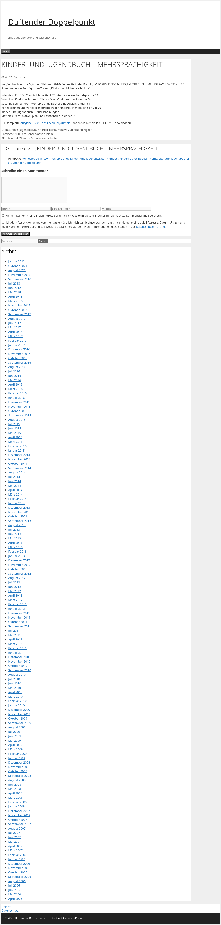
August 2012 (17, 578)
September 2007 (19, 824)
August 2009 (17, 727)
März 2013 (15, 547)
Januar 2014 (16, 503)
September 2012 (19, 573)
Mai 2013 (14, 538)
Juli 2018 (14, 283)
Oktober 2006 (17, 872)
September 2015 (19, 415)
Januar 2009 (16, 758)
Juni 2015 (14, 428)
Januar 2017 (16, 345)
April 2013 (15, 543)
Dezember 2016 (19, 349)
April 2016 (15, 384)
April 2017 (15, 332)
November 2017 (19, 305)
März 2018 (15, 301)
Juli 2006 (14, 885)
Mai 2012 (14, 591)
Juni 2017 (14, 323)
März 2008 (15, 798)
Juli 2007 (14, 833)
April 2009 (15, 745)
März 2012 (15, 600)
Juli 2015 (14, 424)
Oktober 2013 (17, 516)
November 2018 (19, 275)
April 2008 (15, 793)
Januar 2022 (16, 261)
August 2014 (17, 472)
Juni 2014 (14, 481)
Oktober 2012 (17, 569)
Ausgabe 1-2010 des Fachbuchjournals (45, 123)
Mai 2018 (14, 292)
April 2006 (15, 899)
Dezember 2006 (19, 864)
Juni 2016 (14, 376)
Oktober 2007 (17, 820)
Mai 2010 (14, 688)
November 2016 (19, 354)
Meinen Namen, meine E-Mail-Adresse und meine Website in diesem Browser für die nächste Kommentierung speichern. (84, 216)
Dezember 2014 (19, 455)
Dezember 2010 (19, 657)
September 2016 (19, 363)
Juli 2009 (14, 732)
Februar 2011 (17, 648)
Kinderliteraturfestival (54, 130)
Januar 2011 (16, 653)
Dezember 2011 (19, 613)
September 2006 (19, 877)
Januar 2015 (16, 450)
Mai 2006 (14, 894)
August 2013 (17, 525)
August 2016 (17, 367)
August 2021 (17, 270)
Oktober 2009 (17, 718)
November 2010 (19, 661)
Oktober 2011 (17, 622)
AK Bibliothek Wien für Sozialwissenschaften (30, 138)
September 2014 (19, 468)
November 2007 (19, 815)
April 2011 (15, 639)
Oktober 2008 (17, 771)
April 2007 (15, 846)
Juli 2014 (14, 477)
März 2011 (15, 644)
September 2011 (19, 626)
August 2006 (17, 881)
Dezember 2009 (19, 710)
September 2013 (19, 521)
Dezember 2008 (19, 762)
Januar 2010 (16, 705)
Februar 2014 (17, 499)
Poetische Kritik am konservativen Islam (27, 134)
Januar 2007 (16, 859)
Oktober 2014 (17, 464)
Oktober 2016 (17, 358)
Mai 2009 (14, 740)
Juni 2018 (14, 288)
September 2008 (19, 776)
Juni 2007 (14, 837)
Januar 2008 (16, 806)
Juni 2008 (14, 784)
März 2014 (15, 494)
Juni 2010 (14, 683)
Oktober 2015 (17, 411)
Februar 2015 (17, 446)
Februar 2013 (17, 551)
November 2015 (19, 406)
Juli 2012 (14, 582)
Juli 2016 (14, 371)
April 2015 (15, 437)
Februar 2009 (17, 754)
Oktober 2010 (17, 666)
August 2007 (17, 828)
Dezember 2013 (19, 507)
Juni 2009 (14, 736)
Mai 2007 (14, 841)
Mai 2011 (14, 635)
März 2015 (15, 442)
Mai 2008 (14, 789)
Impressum (9, 906)
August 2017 (17, 319)
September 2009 (19, 723)
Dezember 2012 (19, 560)
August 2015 (17, 420)
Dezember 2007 (19, 811)
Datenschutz (10, 910)
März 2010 (15, 697)
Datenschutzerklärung (150, 227)
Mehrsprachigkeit (80, 130)
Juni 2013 (14, 534)
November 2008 (19, 767)
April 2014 (15, 490)
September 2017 (19, 314)
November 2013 (19, 512)
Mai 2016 (14, 380)
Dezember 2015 (19, 402)
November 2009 (19, 714)
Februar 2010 (17, 701)
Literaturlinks (9, 130)
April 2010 (15, 692)
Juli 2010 (14, 679)
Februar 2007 (17, 855)
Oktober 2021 (17, 266)
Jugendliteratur (28, 130)
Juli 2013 (14, 530)
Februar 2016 (17, 393)
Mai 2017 (14, 327)
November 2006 (19, 868)
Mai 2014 (14, 486)
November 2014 (19, 459)
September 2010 (19, 670)
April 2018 (15, 297)
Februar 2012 (17, 604)
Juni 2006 (14, 890)
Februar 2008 (17, 802)
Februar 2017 (17, 340)
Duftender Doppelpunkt (51, 22)
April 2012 (15, 595)
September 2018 (19, 279)
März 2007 (15, 850)
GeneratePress (72, 918)
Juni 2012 (14, 587)
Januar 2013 (16, 556)
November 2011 (19, 617)
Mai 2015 (14, 433)
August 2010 (17, 674)
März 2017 (15, 336)
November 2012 (19, 565)
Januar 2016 (16, 398)
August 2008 (17, 780)
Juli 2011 (14, 631)
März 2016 (15, 389)
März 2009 (15, 749)
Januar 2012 (16, 609)
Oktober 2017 (17, 310)
